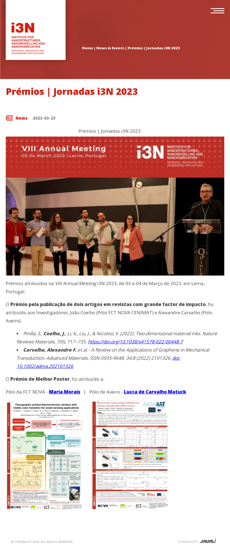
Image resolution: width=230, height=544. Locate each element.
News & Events (110, 48)
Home (87, 48)
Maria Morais (64, 392)
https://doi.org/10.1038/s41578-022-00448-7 (135, 342)
